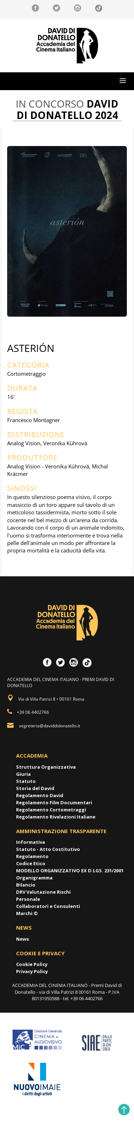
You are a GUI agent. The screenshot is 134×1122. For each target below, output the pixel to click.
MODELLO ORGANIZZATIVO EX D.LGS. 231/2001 (70, 870)
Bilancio (25, 885)
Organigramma (34, 877)
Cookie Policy (32, 964)
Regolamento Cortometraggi (51, 809)
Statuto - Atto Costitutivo (48, 849)
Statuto (26, 781)
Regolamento (32, 856)
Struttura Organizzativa (46, 767)
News (22, 939)
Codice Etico (30, 863)
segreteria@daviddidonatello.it (49, 726)
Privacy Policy (32, 971)
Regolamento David (39, 795)
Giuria (23, 774)
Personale (28, 899)
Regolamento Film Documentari (54, 802)
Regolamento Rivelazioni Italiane (55, 817)
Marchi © (27, 913)
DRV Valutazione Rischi (43, 892)
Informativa (30, 842)
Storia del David (35, 788)
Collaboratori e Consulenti (48, 906)
